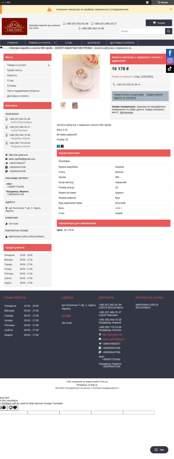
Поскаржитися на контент (78, 388)
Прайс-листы (14, 70)
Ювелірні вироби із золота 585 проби (31, 48)
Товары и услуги (39, 42)
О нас (68, 42)
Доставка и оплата (122, 42)
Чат (159, 449)
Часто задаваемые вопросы (23, 90)
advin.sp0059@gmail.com (22, 159)
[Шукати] (168, 31)
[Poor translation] (13, 408)
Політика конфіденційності (106, 388)
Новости (12, 75)
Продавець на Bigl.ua (87, 385)
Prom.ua (104, 381)
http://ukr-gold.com (18, 155)
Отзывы (11, 85)
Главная (12, 42)
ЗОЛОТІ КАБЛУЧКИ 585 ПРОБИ (73, 48)
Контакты (94, 42)
